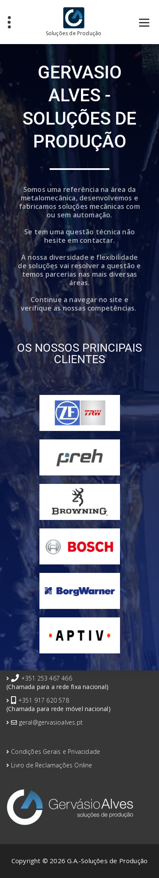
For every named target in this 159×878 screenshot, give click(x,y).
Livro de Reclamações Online (51, 765)
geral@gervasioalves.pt (51, 722)
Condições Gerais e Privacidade (55, 751)
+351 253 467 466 (46, 678)
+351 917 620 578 (43, 700)
